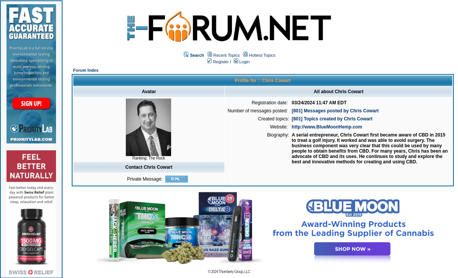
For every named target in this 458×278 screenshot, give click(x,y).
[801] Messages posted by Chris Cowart (335, 111)
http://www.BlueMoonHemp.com (327, 127)
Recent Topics (226, 55)
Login (242, 61)
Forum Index (86, 70)
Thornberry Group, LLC (234, 272)
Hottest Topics (262, 55)
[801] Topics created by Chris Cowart (332, 119)
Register (218, 61)
